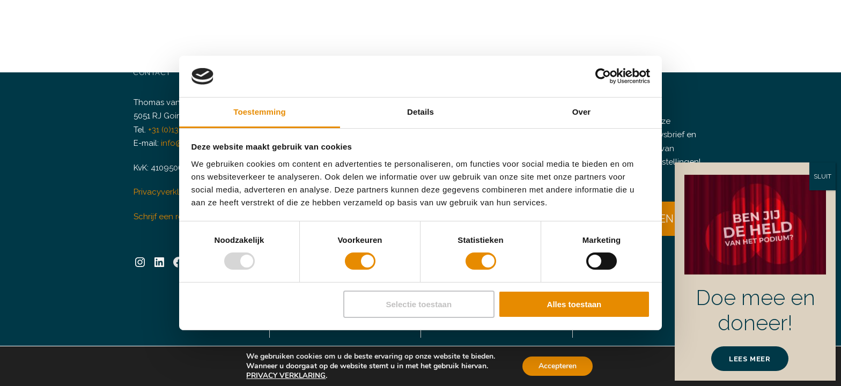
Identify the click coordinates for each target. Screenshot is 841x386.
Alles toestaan (574, 304)
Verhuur (323, 24)
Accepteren (557, 366)
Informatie (655, 24)
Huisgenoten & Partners (569, 24)
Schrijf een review (165, 208)
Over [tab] (581, 111)
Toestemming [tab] (259, 111)
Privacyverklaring (164, 184)
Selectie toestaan (419, 304)
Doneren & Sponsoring (413, 24)
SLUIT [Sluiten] (822, 176)
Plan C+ (489, 24)
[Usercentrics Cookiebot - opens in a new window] (603, 76)
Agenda (266, 24)
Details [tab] (420, 111)
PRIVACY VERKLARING (287, 376)
